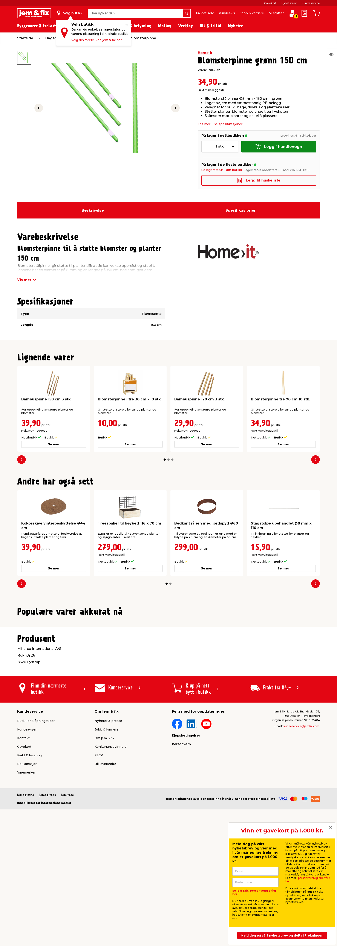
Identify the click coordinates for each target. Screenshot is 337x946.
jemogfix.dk (47, 899)
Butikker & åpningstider (36, 826)
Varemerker (26, 877)
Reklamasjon (27, 869)
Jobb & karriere (252, 13)
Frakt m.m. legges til (211, 90)
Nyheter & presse (108, 826)
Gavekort (270, 3)
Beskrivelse (92, 210)
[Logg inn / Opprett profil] (292, 13)
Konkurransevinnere (111, 852)
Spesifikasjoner (240, 210)
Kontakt (23, 843)
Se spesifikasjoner (228, 124)
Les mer (204, 124)
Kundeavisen (27, 834)
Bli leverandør (105, 869)
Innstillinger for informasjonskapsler (44, 907)
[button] (165, 459)
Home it (205, 53)
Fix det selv (205, 13)
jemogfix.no (25, 899)
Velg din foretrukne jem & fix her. (97, 40)
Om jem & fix (104, 843)
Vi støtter (276, 13)
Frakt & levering (29, 860)
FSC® (99, 860)
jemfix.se (67, 899)
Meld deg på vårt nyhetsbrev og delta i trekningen (282, 935)
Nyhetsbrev (289, 3)
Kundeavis (227, 13)
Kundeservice (311, 3)
